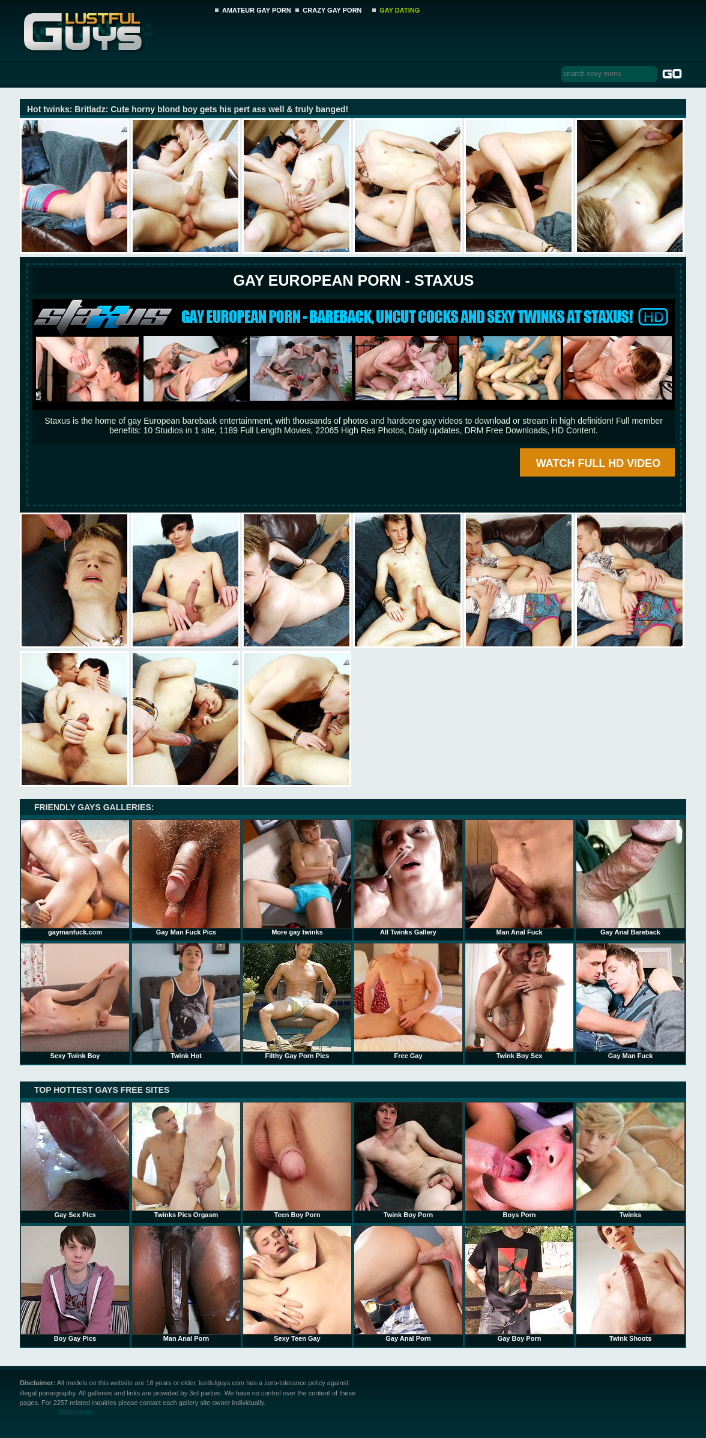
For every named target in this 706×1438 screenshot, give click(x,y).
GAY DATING (399, 10)
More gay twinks (297, 877)
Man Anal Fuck (519, 877)
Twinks (630, 1160)
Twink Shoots (630, 1284)
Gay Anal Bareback (630, 877)
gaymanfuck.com (75, 877)
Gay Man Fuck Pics (186, 877)
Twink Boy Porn (408, 1160)
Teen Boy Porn (297, 1160)
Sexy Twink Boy (75, 1001)
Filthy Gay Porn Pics (297, 1001)
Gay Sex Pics (75, 1160)
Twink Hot (186, 1001)
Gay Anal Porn (408, 1284)
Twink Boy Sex (519, 1001)
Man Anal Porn (186, 1284)
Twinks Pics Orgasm (186, 1160)
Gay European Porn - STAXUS (353, 280)
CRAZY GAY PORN (332, 10)
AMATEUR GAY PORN (256, 10)
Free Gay (408, 1001)
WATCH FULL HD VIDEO (598, 463)
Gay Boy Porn (519, 1284)
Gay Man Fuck (630, 1001)
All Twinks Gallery (408, 877)
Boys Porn (519, 1160)
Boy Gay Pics (75, 1284)
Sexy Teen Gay (297, 1284)
